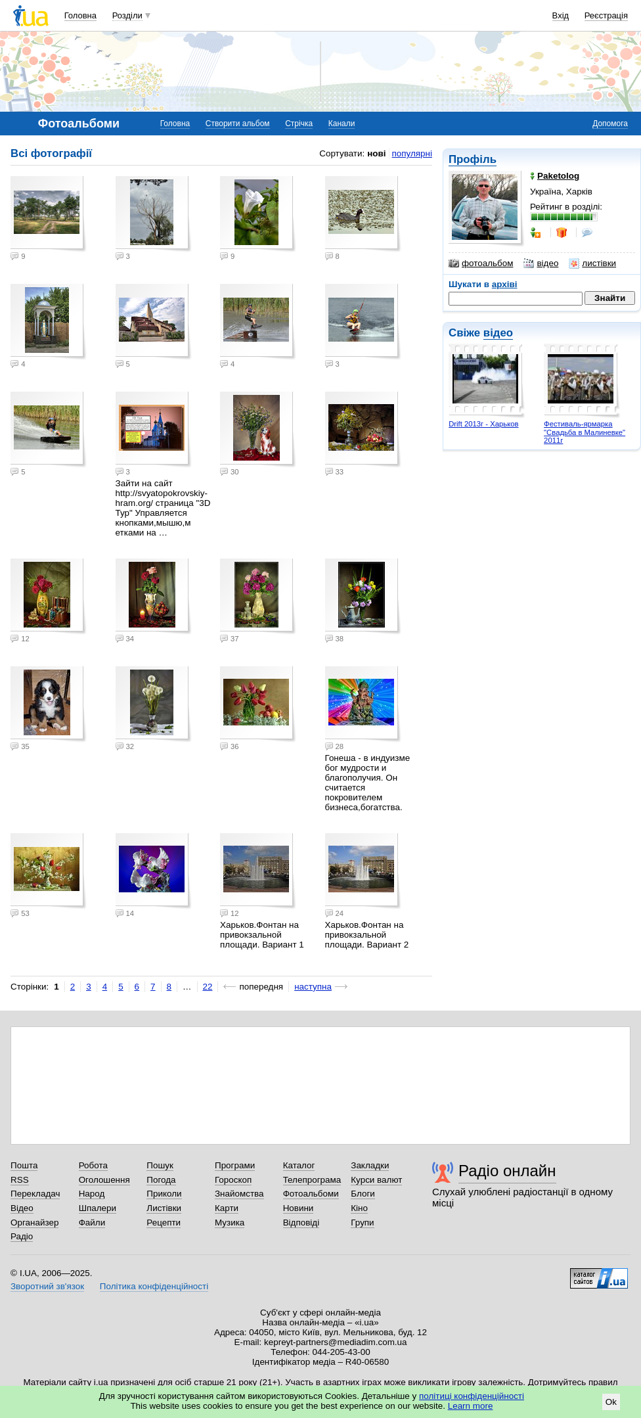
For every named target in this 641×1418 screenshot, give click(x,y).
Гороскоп (233, 1180)
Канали (341, 123)
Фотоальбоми (311, 1194)
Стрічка (299, 123)
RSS (20, 1180)
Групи (362, 1222)
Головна (80, 15)
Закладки (370, 1165)
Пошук (159, 1165)
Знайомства (239, 1194)
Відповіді (301, 1222)
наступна (313, 987)
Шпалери (97, 1208)
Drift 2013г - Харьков (483, 424)
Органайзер (34, 1222)
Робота (93, 1165)
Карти (226, 1208)
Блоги (363, 1194)
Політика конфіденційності (154, 1286)
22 (208, 987)
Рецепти (163, 1222)
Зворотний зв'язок (47, 1286)
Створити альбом (238, 123)
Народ (92, 1194)
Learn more (470, 1406)
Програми (235, 1165)
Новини (298, 1208)
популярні (412, 153)
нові (376, 153)
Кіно (359, 1208)
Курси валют (376, 1180)
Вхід (560, 15)
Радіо (22, 1236)
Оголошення (104, 1180)
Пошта (24, 1165)
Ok (611, 1402)
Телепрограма (312, 1180)
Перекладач (35, 1194)
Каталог (299, 1165)
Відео (22, 1208)
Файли (92, 1222)
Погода (160, 1180)
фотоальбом (481, 263)
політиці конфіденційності (471, 1396)
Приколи (163, 1194)
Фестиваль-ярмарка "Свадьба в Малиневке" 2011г (584, 432)
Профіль (473, 159)
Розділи (127, 15)
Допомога (610, 123)
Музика (229, 1222)
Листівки (163, 1208)
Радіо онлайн (507, 1170)
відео (540, 263)
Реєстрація (606, 15)
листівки (592, 263)
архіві (505, 284)
